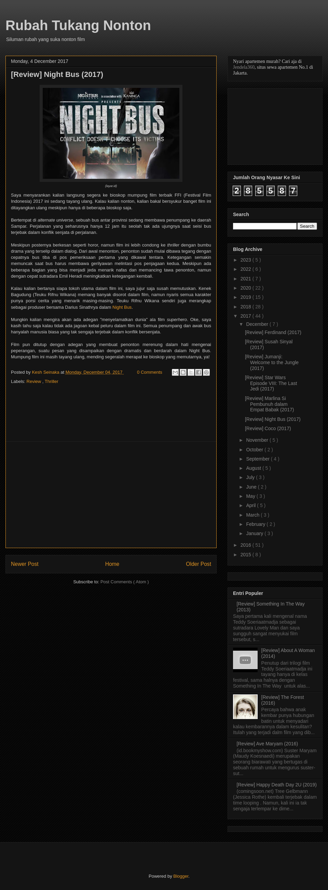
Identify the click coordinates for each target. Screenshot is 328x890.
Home (112, 564)
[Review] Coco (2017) (268, 428)
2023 (246, 260)
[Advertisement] (111, 495)
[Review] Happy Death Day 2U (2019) (277, 784)
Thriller (51, 381)
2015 (246, 554)
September (258, 459)
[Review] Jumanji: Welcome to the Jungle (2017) (272, 362)
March (253, 515)
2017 (246, 316)
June (252, 487)
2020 (246, 288)
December (257, 324)
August (254, 468)
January (255, 533)
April (251, 505)
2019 (246, 297)
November (257, 440)
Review (34, 381)
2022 (246, 269)
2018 (246, 306)
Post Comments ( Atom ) (124, 581)
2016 (246, 545)
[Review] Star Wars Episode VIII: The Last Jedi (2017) (271, 383)
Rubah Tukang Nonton (78, 25)
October (255, 449)
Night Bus (122, 307)
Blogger (180, 876)
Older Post (198, 564)
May (251, 496)
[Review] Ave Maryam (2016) (267, 743)
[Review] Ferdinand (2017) (273, 332)
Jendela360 (244, 67)
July (251, 477)
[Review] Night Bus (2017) (273, 419)
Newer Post (25, 564)
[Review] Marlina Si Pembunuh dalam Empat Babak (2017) (269, 404)
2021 (246, 278)
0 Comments (149, 372)
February (256, 524)
